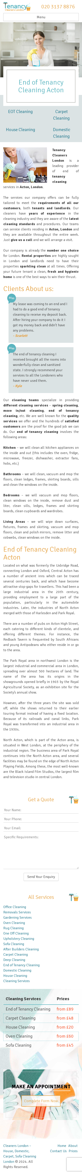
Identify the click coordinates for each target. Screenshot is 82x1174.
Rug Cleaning (13, 928)
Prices (73, 1151)
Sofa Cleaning (13, 944)
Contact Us (58, 1151)
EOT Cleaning (20, 111)
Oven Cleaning (14, 923)
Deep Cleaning (14, 960)
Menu (41, 17)
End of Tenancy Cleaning (21, 965)
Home (62, 1146)
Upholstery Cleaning (18, 939)
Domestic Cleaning (61, 133)
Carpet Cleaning (61, 115)
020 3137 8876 (58, 6)
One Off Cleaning (16, 933)
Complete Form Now (41, 1100)
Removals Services (17, 912)
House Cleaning (20, 129)
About (73, 1146)
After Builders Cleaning (21, 949)
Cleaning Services (16, 981)
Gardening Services (17, 917)
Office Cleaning (14, 907)
